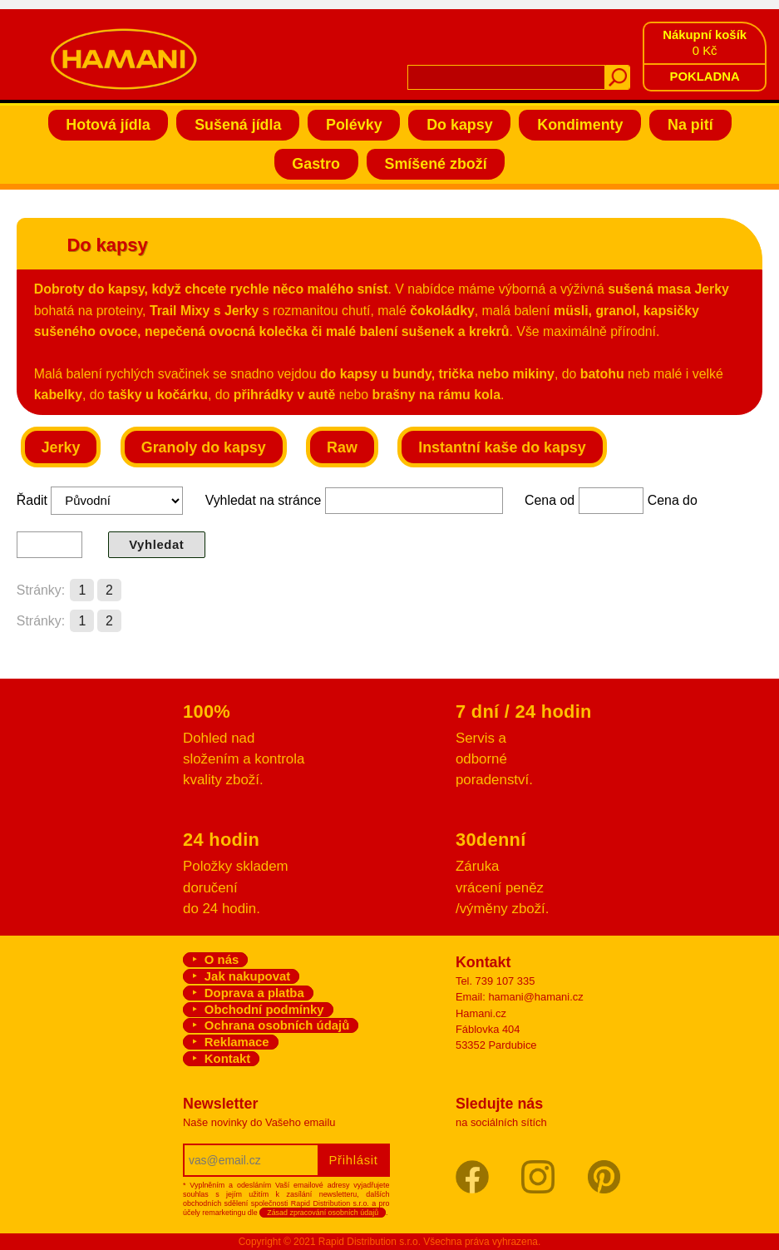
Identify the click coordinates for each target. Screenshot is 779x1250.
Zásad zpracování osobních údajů (322, 1212)
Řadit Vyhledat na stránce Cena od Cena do (357, 522)
